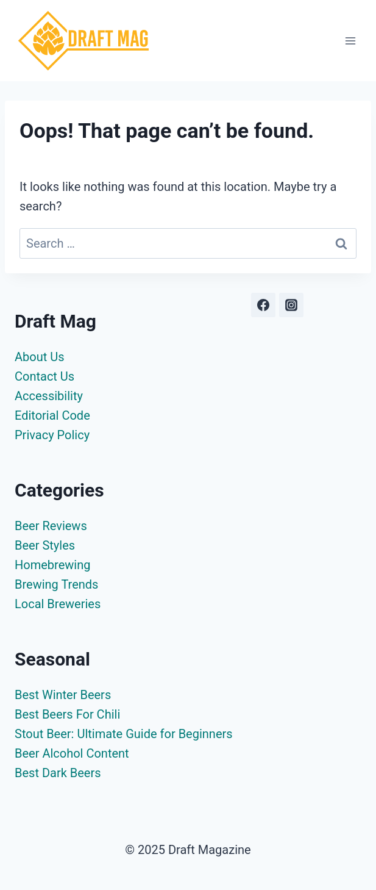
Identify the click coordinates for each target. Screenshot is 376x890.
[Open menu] (350, 40)
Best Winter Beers (63, 694)
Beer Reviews (51, 526)
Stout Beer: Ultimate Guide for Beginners (124, 734)
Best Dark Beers (58, 773)
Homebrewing (52, 565)
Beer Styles (45, 545)
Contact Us (44, 376)
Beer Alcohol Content (72, 753)
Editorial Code (52, 415)
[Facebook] (263, 305)
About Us (40, 357)
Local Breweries (58, 604)
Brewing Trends (56, 584)
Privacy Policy (52, 435)
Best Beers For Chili (67, 714)
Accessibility (49, 396)
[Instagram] (291, 305)
